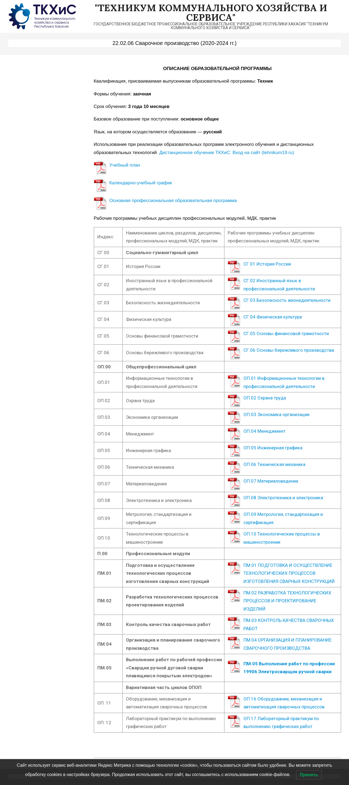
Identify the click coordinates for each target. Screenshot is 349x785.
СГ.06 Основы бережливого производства (288, 350)
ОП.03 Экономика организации (276, 414)
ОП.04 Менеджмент (264, 431)
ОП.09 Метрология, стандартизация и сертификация (283, 518)
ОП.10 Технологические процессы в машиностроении (281, 538)
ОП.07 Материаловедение (270, 481)
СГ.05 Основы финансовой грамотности (286, 333)
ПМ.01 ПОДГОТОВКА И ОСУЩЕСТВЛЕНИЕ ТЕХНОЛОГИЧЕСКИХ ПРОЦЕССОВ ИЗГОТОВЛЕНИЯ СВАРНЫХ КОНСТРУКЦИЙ (289, 573)
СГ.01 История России (267, 264)
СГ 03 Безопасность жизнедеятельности (286, 300)
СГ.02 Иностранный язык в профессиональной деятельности (279, 284)
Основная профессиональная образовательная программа (173, 200)
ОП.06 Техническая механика (274, 464)
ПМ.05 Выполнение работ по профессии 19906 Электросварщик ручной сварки (289, 667)
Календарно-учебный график (140, 182)
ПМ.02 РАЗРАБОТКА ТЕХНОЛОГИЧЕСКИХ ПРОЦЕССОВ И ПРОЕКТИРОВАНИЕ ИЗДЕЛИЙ (287, 601)
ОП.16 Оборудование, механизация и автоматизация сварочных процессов (284, 702)
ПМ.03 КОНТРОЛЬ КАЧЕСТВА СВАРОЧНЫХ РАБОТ (288, 624)
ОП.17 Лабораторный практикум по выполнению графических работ (281, 722)
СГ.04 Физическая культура (272, 317)
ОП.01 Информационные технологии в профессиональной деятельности (283, 382)
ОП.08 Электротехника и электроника (283, 497)
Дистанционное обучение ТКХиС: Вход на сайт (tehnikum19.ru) (226, 152)
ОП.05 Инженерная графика (272, 447)
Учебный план (124, 165)
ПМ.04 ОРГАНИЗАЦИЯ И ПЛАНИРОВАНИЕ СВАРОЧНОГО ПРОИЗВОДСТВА (287, 644)
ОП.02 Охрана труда (264, 398)
